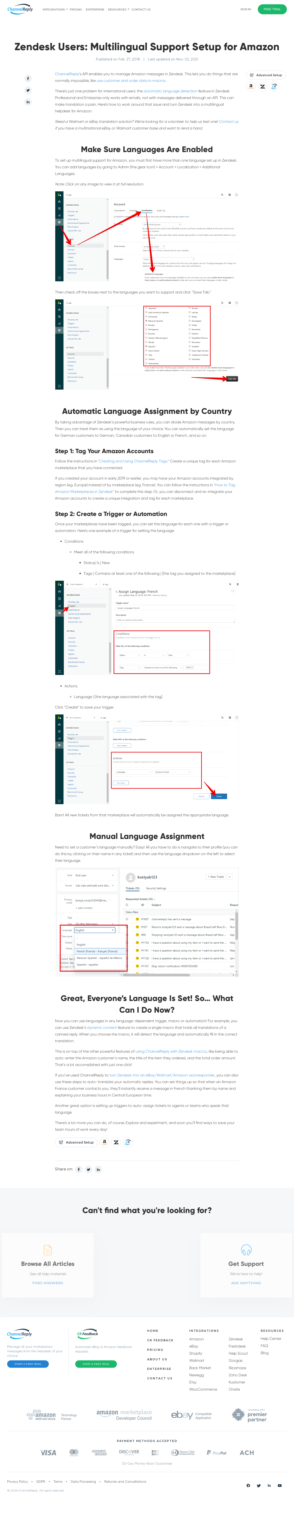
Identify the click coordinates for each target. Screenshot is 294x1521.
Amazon (196, 1339)
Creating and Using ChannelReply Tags (133, 461)
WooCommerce (203, 1389)
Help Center (271, 1338)
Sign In (245, 9)
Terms (58, 1481)
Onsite (234, 1389)
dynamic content (102, 1027)
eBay (193, 1346)
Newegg (196, 1375)
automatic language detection (170, 91)
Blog (265, 1353)
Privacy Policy (17, 1481)
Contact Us (140, 9)
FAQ (264, 1345)
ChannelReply (67, 74)
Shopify (195, 1353)
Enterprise (95, 9)
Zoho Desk (238, 1375)
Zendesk (236, 1339)
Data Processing (83, 1481)
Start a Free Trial (28, 1364)
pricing (76, 9)
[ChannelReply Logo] (20, 9)
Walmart (196, 1360)
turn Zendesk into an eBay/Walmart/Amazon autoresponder (162, 1075)
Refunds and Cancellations (125, 1481)
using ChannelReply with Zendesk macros (171, 1051)
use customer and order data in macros (131, 80)
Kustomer (237, 1382)
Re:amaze (237, 1368)
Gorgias (236, 1360)
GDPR (40, 1481)
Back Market (200, 1368)
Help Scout (238, 1353)
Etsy (192, 1382)
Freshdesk (237, 1346)
